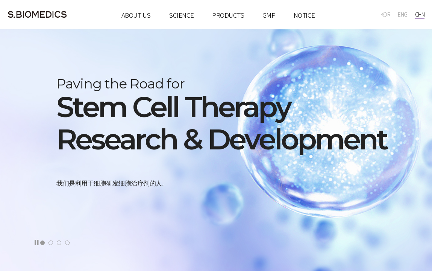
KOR (385, 15)
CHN (420, 15)
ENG (403, 15)
